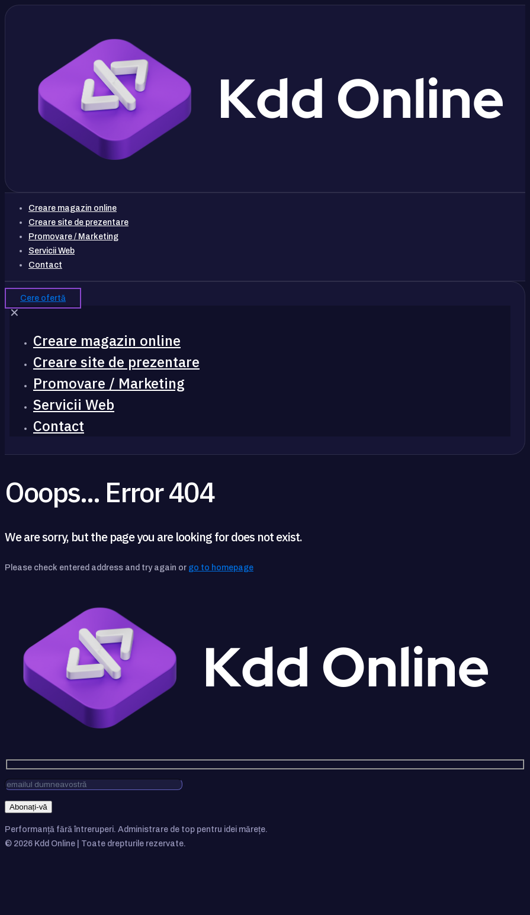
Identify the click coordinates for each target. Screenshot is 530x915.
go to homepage (220, 567)
